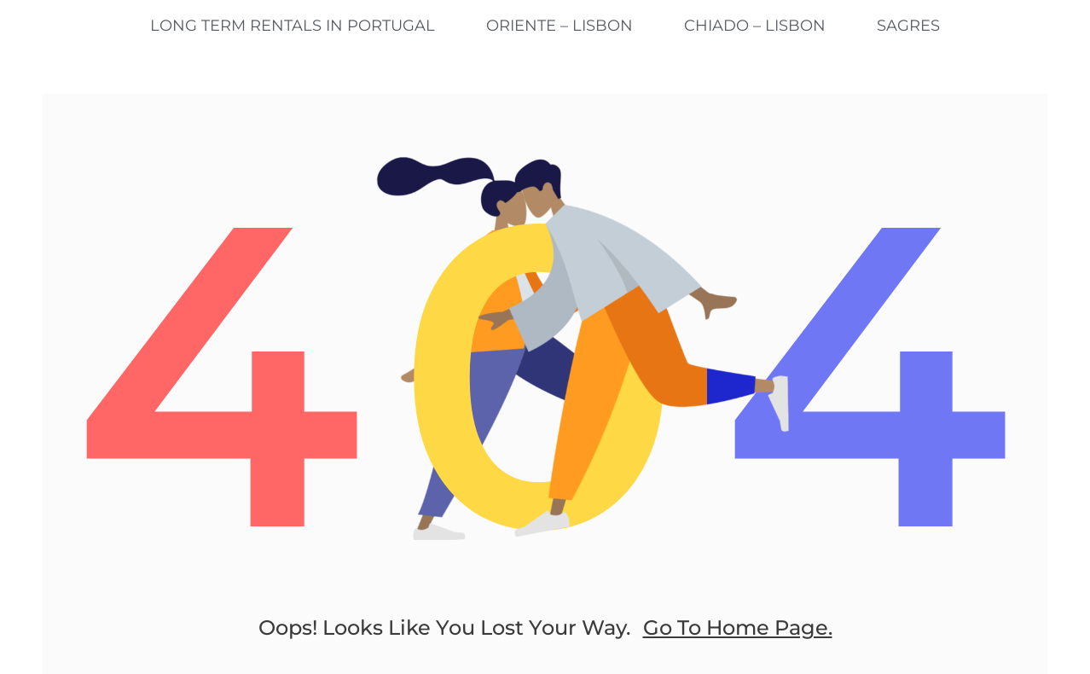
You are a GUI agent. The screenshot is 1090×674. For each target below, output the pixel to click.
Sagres (908, 25)
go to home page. (737, 627)
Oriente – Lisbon (559, 25)
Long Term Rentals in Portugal (292, 25)
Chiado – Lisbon (755, 25)
